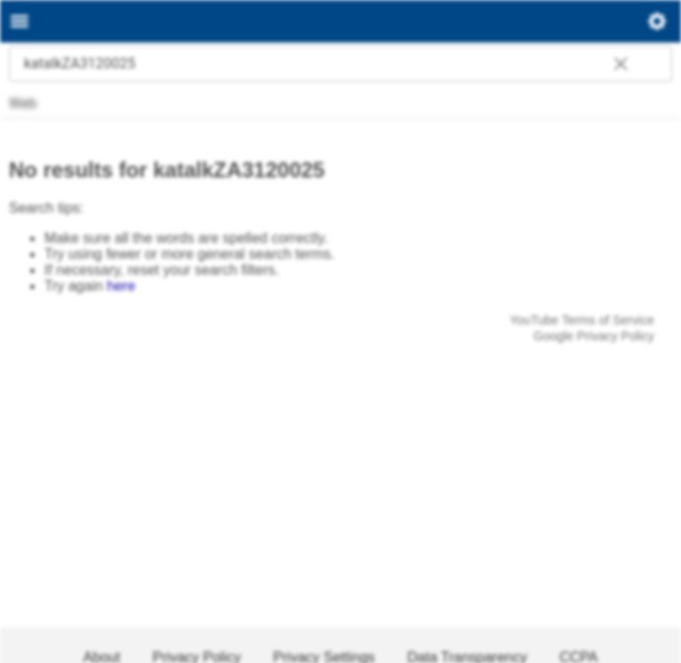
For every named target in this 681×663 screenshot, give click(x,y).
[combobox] (323, 64)
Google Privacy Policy (594, 336)
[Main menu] (19, 21)
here (121, 285)
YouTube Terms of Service (582, 320)
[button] (620, 65)
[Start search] (654, 64)
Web (22, 103)
